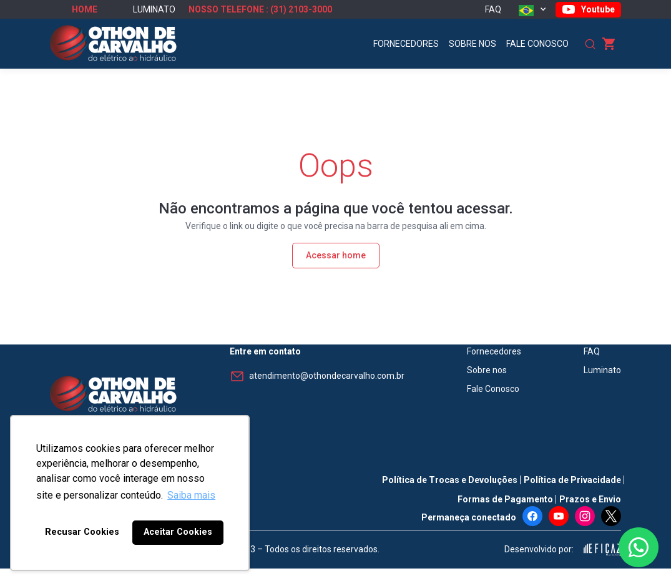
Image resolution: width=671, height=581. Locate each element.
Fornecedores (406, 44)
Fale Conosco (537, 44)
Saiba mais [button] (191, 495)
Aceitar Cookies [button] (178, 532)
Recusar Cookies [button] (82, 532)
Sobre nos (472, 44)
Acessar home (336, 255)
